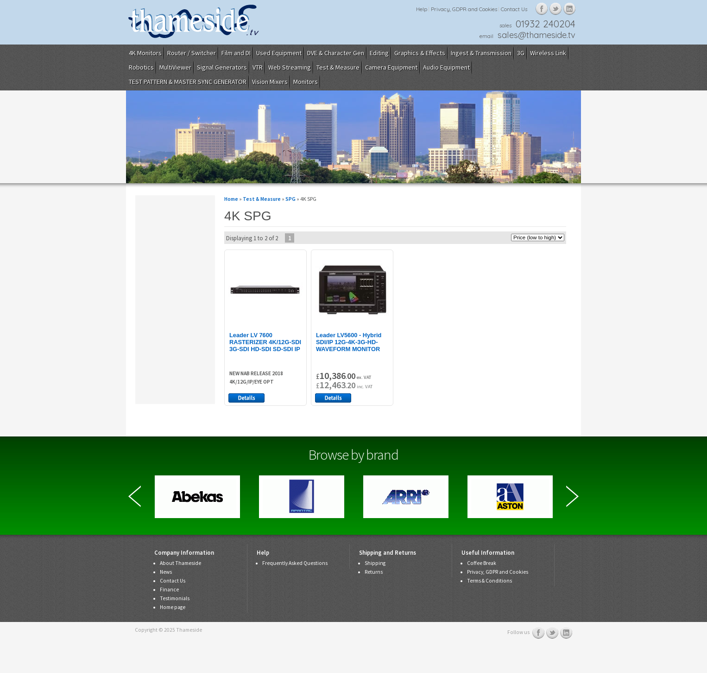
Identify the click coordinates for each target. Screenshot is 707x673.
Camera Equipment (391, 67)
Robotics (141, 67)
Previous (134, 496)
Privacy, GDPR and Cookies (464, 9)
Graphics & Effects (419, 53)
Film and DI (236, 53)
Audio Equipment (446, 67)
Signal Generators (222, 67)
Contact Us (514, 9)
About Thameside (180, 563)
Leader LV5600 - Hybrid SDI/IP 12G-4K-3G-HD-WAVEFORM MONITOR (348, 342)
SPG (290, 199)
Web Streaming (289, 67)
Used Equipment (279, 53)
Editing (379, 53)
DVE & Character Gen (335, 53)
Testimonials (174, 598)
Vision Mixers (270, 81)
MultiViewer (175, 67)
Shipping (375, 563)
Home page (172, 607)
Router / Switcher (191, 53)
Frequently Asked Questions (295, 563)
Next (572, 496)
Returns (374, 572)
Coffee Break (481, 563)
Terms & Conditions (489, 580)
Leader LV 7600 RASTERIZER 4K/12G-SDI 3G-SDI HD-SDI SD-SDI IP (265, 342)
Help (421, 9)
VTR (257, 67)
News (166, 572)
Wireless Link (548, 53)
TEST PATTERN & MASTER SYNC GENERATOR (187, 81)
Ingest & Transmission (481, 53)
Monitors (305, 81)
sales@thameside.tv (536, 35)
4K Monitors (145, 53)
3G (520, 53)
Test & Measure (338, 67)
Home (231, 199)
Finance (169, 589)
